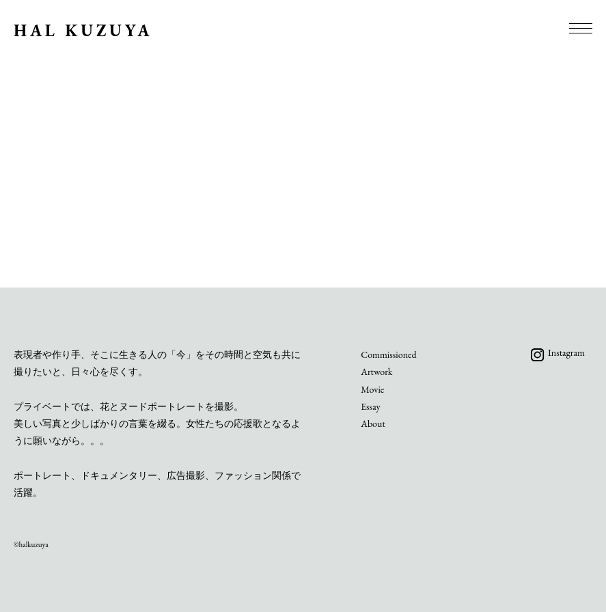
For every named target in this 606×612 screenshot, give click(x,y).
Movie (372, 389)
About (373, 423)
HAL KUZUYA (83, 30)
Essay (371, 406)
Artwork (376, 371)
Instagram (566, 352)
